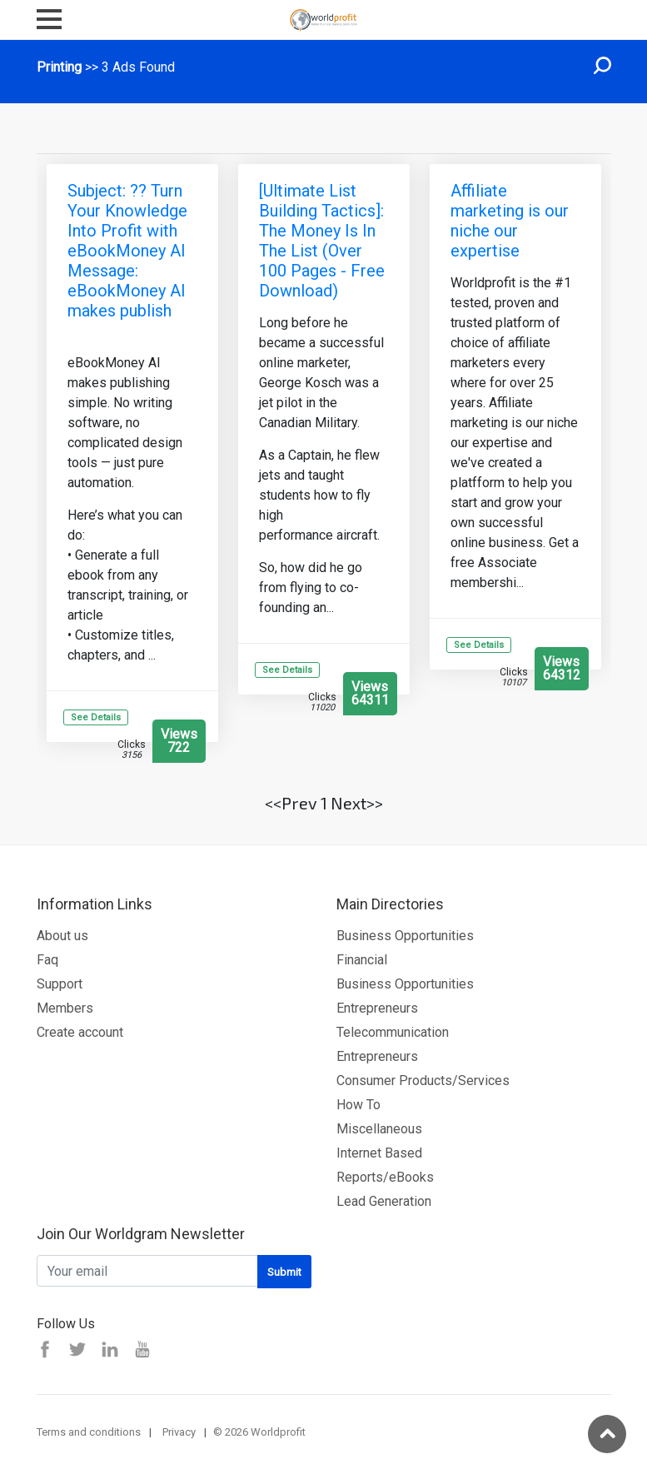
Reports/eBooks (385, 1177)
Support (59, 984)
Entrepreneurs (377, 1008)
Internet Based (379, 1153)
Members (65, 1008)
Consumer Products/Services (423, 1080)
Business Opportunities (405, 936)
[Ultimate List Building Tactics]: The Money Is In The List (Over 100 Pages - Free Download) (322, 241)
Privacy (179, 1432)
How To (358, 1105)
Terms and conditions (89, 1432)
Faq (47, 960)
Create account (80, 1032)
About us (62, 936)
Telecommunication (392, 1032)
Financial (361, 960)
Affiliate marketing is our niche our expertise (509, 221)
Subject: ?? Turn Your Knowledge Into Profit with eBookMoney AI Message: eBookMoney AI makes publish (127, 251)
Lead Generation (383, 1201)
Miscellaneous (379, 1129)
